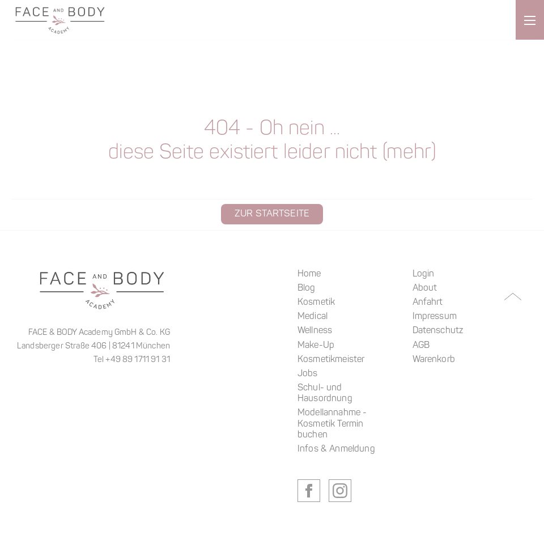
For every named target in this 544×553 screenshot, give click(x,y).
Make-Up (316, 345)
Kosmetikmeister (331, 359)
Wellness (315, 330)
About (425, 288)
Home (309, 274)
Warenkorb (434, 359)
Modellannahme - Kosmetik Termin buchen (332, 424)
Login (424, 274)
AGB (421, 345)
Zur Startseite (272, 214)
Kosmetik (316, 302)
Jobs (308, 373)
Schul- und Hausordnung (325, 393)
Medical (313, 316)
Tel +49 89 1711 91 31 (132, 360)
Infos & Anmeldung (336, 449)
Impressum (435, 316)
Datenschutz (438, 330)
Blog (307, 288)
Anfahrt (428, 302)
